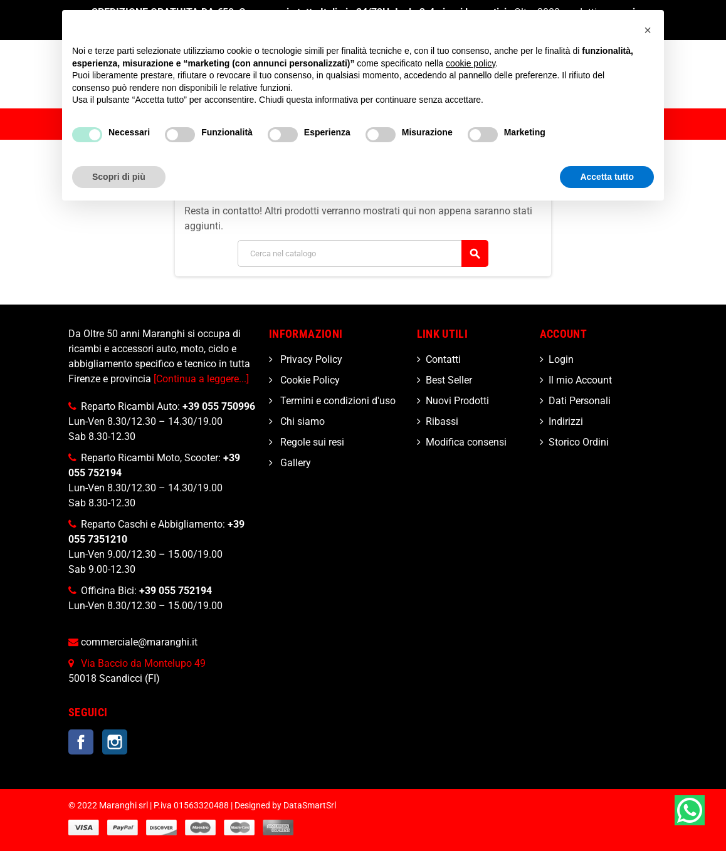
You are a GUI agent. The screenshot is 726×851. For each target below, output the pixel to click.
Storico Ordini (579, 442)
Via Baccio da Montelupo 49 (143, 663)
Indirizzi (566, 421)
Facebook (80, 741)
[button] (648, 30)
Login (561, 359)
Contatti (443, 359)
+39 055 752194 (175, 591)
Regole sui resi (311, 442)
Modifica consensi (466, 442)
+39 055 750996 (218, 406)
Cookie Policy (309, 380)
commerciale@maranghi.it (139, 642)
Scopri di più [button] (118, 177)
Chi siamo (301, 421)
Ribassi (442, 421)
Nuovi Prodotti (457, 401)
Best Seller (449, 380)
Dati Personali (580, 401)
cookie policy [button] (470, 63)
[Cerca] (363, 253)
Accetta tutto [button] (607, 177)
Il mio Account (580, 380)
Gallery (294, 463)
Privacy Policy (310, 359)
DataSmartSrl (309, 805)
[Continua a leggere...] (201, 379)
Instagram (114, 741)
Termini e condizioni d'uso (337, 401)
